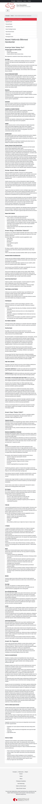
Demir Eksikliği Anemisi (11, 29)
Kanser (21, 773)
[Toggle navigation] (7, 10)
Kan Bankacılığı (21, 783)
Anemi (12, 15)
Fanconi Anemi (9, 24)
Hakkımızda (19, 1)
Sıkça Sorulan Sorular (21, 788)
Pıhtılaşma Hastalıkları (21, 781)
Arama (24, 1)
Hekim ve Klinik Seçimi (21, 786)
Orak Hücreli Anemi (10, 31)
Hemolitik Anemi (9, 26)
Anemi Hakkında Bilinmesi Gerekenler (14, 19)
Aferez (21, 778)
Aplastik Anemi (9, 21)
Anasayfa (13, 1)
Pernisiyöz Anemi (9, 36)
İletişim (29, 1)
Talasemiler (8, 34)
